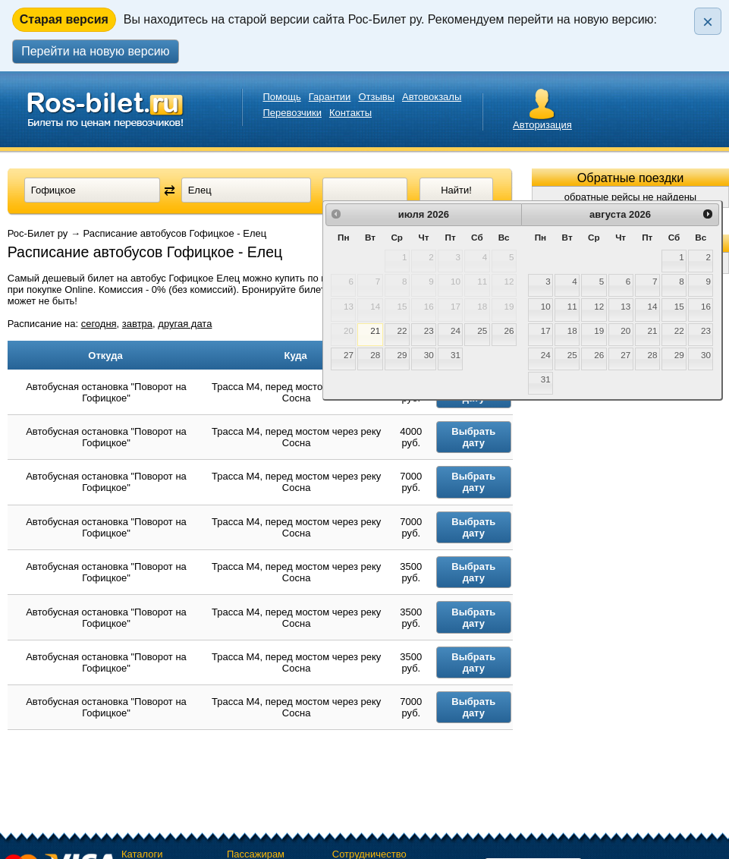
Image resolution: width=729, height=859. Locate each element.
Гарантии (330, 96)
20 (625, 330)
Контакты (350, 112)
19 (599, 330)
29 (402, 355)
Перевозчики (292, 112)
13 (625, 306)
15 (679, 306)
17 (546, 330)
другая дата (185, 323)
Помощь (282, 96)
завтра (137, 323)
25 (482, 330)
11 (572, 306)
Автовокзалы (431, 96)
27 (349, 355)
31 (455, 355)
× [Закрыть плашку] (707, 21)
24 (455, 330)
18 (572, 330)
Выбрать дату (480, 440)
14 (653, 306)
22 (402, 330)
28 (375, 355)
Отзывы (376, 96)
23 (429, 330)
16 (706, 306)
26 (509, 330)
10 (546, 306)
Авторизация (542, 125)
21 (375, 330)
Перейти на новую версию (95, 51)
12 (599, 306)
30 (429, 355)
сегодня (99, 323)
